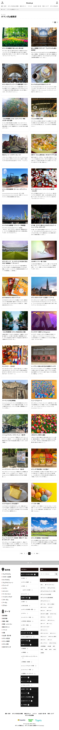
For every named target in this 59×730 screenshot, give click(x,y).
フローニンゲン (27, 687)
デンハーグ (5, 585)
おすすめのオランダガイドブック (11, 297)
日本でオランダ (6, 647)
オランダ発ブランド (28, 638)
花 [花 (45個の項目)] (55, 649)
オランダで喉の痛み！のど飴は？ (40, 469)
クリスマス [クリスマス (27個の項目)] (44, 607)
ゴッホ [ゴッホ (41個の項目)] (43, 610)
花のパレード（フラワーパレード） (12, 155)
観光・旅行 (3, 6)
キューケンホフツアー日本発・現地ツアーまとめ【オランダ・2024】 (14, 538)
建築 (25, 630)
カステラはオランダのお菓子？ (10, 503)
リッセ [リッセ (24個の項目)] (50, 639)
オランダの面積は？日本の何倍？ (40, 538)
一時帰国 (26, 707)
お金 (25, 578)
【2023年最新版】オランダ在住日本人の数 (13, 332)
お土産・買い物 (37, 6)
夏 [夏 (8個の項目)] (42, 649)
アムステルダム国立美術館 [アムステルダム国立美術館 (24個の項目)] (47, 597)
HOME (3, 9)
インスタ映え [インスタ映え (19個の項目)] (51, 604)
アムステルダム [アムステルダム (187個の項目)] (52, 587)
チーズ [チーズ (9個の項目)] (50, 617)
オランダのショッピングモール (29, 658)
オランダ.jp (33, 726)
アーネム (4, 602)
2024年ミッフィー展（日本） (39, 261)
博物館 (25, 654)
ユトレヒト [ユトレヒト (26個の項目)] (44, 636)
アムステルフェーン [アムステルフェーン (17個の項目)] (46, 600)
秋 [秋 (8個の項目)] (50, 649)
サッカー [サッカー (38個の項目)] (50, 610)
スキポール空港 (6, 577)
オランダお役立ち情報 (13, 6)
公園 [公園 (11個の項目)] (50, 646)
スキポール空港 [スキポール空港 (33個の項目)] (45, 613)
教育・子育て (27, 691)
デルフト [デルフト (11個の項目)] (44, 620)
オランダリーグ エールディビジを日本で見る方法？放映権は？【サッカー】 (14, 262)
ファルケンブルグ (7, 596)
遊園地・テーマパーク (29, 675)
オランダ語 (5, 644)
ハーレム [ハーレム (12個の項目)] (50, 623)
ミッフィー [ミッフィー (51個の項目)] (54, 633)
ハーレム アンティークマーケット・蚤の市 (13, 435)
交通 (3, 632)
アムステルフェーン (7, 582)
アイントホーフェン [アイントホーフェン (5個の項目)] (50, 584)
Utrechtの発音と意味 (37, 118)
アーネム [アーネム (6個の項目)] (43, 604)
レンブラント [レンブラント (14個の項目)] (44, 643)
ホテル (25, 614)
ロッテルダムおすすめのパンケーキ (41, 84)
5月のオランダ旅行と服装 (38, 435)
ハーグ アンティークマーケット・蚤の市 (13, 469)
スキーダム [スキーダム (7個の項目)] (54, 613)
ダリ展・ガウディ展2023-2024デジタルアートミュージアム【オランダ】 (43, 226)
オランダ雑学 (6, 641)
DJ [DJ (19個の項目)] (42, 584)
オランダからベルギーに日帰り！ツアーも (42, 297)
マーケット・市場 (28, 671)
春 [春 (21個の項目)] (46, 649)
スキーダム (5, 599)
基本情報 (4, 615)
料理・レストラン (7, 624)
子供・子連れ (27, 626)
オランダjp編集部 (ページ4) (12, 9)
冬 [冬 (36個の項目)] (54, 646)
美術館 (25, 650)
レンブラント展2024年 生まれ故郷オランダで (43, 366)
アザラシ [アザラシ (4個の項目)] (44, 587)
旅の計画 (4, 618)
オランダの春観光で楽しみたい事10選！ (13, 48)
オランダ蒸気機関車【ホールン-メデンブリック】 (14, 190)
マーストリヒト (6, 594)
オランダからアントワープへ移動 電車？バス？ (15, 84)
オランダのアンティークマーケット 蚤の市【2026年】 (42, 190)
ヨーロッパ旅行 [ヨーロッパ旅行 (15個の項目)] (53, 636)
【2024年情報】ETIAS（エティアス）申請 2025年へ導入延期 (13, 119)
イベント (30, 6)
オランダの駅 (28, 590)
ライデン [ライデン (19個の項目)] (44, 639)
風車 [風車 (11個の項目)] (43, 652)
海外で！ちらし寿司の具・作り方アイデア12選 (44, 155)
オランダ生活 (6, 638)
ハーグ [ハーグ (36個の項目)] (43, 623)
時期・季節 (5, 621)
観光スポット (23, 6)
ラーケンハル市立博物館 (9, 400)
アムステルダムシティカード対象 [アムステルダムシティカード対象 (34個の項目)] (48, 591)
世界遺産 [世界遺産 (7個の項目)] (44, 646)
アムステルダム (6, 574)
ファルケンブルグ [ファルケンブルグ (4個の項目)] (45, 626)
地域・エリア (45, 6)
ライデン (4, 588)
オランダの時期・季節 (29, 610)
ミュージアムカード (36, 400)
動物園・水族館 (27, 663)
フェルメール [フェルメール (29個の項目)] (44, 630)
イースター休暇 (35, 503)
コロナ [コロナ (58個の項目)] (51, 607)
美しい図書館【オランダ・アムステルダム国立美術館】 (43, 49)
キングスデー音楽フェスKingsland (40, 332)
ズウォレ (4, 605)
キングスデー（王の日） (9, 366)
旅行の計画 (26, 606)
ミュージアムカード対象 (29, 667)
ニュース (26, 594)
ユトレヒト (5, 591)
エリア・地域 (27, 683)
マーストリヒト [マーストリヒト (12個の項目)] (45, 633)
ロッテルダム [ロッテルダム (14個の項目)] (53, 643)
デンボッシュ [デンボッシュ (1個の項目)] (51, 620)
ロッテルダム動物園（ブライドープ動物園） (14, 225)
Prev (22, 553)
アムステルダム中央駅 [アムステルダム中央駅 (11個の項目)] (46, 594)
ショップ (26, 695)
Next (37, 553)
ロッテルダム (6, 579)
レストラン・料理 (28, 618)
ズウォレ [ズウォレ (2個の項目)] (44, 617)
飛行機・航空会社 (28, 622)
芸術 (25, 602)
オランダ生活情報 (54, 6)
